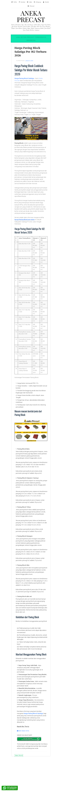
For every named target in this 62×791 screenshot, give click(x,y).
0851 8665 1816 (24, 760)
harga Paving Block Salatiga (34, 742)
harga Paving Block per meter (26, 227)
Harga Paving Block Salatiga (25, 79)
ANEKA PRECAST (31, 16)
